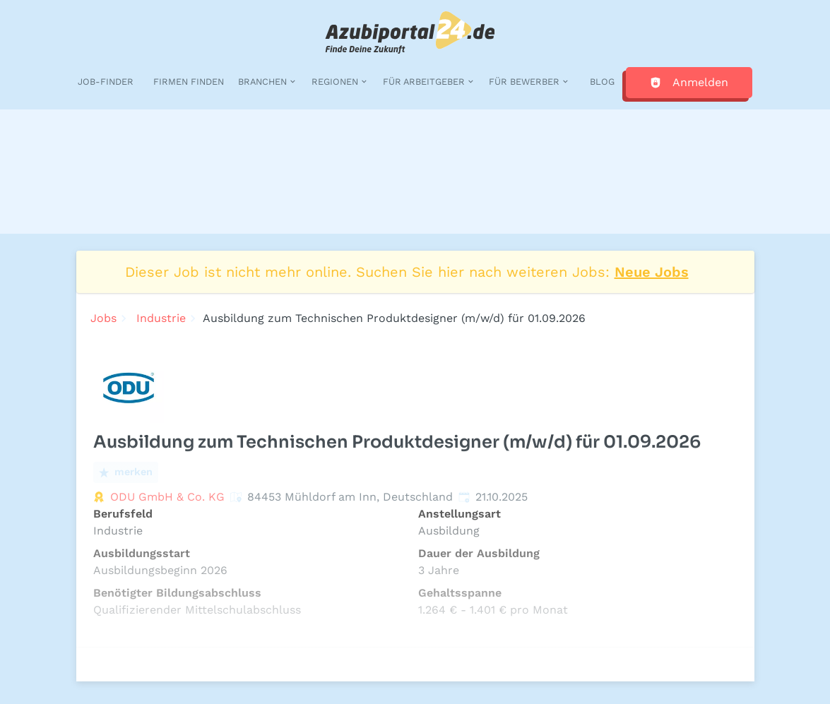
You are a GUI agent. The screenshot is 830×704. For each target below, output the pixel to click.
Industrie (161, 318)
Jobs (103, 318)
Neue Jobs (652, 271)
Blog (602, 81)
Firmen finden (188, 81)
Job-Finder (106, 81)
